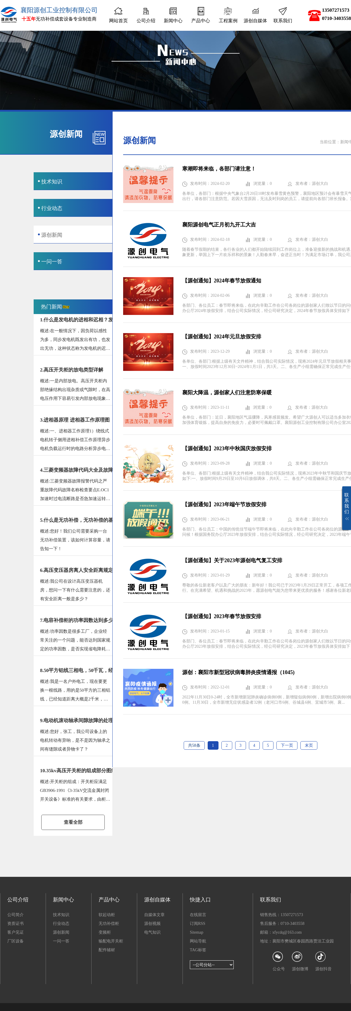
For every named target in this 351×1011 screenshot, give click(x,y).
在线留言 (198, 915)
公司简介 (15, 915)
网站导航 (198, 941)
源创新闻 (61, 932)
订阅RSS (197, 923)
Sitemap (196, 932)
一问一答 (61, 941)
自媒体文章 (154, 915)
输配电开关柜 (111, 941)
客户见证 (15, 932)
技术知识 (61, 915)
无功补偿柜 (109, 923)
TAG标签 (198, 950)
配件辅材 (107, 950)
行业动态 (61, 923)
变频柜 (105, 932)
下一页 (287, 745)
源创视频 (152, 923)
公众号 (279, 961)
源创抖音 (323, 961)
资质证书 (15, 923)
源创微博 (300, 961)
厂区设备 (15, 941)
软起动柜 (107, 915)
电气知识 (152, 932)
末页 (309, 745)
